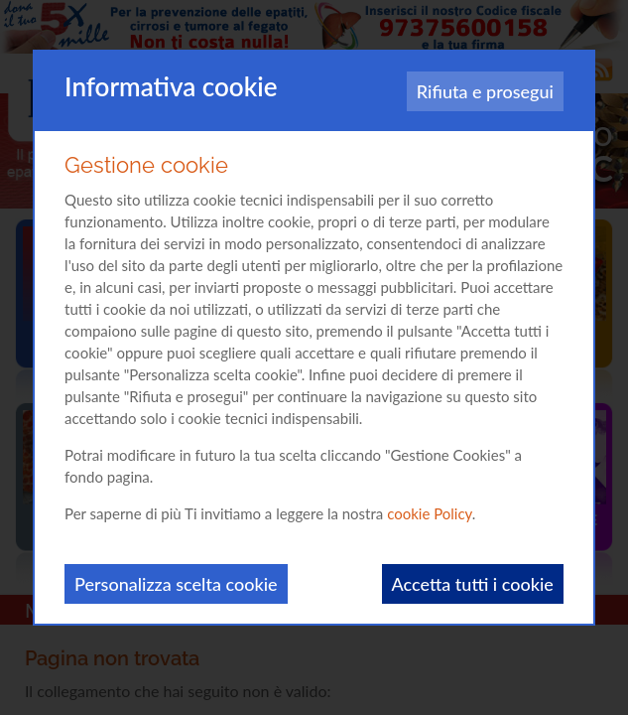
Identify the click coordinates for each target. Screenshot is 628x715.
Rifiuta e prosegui (485, 91)
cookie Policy (429, 513)
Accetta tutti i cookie (473, 584)
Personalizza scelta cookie (175, 584)
